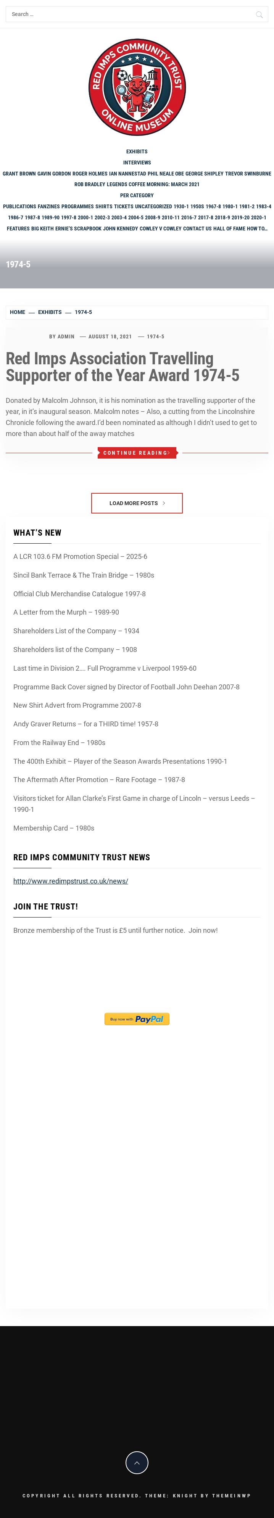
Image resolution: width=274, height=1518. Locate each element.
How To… (257, 228)
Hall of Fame (229, 228)
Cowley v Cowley (161, 228)
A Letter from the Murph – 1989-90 (66, 612)
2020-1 (258, 217)
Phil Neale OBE (166, 174)
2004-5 (135, 217)
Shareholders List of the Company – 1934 (76, 631)
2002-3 (102, 217)
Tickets (124, 206)
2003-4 (119, 217)
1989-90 (51, 217)
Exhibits (137, 151)
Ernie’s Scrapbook (78, 228)
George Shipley (204, 174)
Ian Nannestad (127, 174)
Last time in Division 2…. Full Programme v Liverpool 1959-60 (105, 668)
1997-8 (68, 217)
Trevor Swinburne (248, 174)
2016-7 (189, 217)
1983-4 (263, 206)
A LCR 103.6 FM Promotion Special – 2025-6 (80, 556)
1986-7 (15, 217)
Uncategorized (153, 206)
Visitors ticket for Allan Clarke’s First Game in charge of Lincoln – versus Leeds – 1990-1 (134, 803)
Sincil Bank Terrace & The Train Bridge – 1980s (83, 575)
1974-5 (155, 336)
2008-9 (152, 217)
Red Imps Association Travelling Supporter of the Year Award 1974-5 (122, 367)
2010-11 (171, 217)
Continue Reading (137, 453)
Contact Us (197, 228)
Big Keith (42, 228)
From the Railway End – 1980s (59, 743)
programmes (77, 206)
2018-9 (222, 217)
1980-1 (230, 206)
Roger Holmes (90, 174)
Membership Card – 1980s (53, 828)
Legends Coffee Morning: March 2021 (153, 184)
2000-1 (85, 217)
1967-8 (213, 206)
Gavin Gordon (54, 174)
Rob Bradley (89, 184)
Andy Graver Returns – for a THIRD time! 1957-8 (85, 724)
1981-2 (247, 206)
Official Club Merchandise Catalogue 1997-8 (79, 594)
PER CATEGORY (137, 195)
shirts (104, 206)
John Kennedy (120, 228)
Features (18, 228)
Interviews (137, 162)
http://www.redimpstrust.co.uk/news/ (70, 881)
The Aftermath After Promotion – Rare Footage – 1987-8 (99, 780)
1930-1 (181, 206)
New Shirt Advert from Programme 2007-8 (77, 705)
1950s (197, 206)
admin (66, 336)
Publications (19, 206)
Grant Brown (19, 174)
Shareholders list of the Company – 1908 (75, 650)
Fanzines (49, 206)
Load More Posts (137, 503)
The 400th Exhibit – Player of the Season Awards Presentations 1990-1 (120, 761)
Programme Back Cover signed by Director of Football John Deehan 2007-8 (126, 687)
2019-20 (241, 217)
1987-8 (32, 217)
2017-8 (205, 217)
